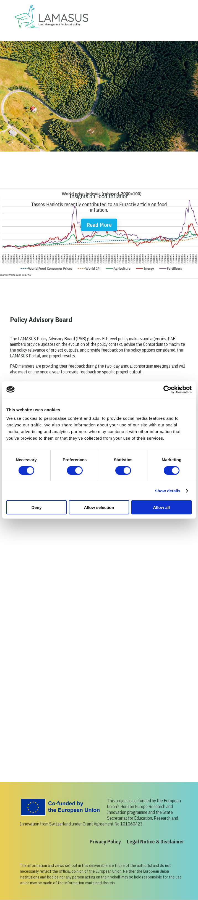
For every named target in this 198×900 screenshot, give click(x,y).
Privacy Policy (105, 842)
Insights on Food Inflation (99, 196)
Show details (168, 490)
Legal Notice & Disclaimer (155, 842)
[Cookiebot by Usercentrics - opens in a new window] (167, 389)
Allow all (161, 507)
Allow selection (99, 507)
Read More (99, 225)
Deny (37, 507)
